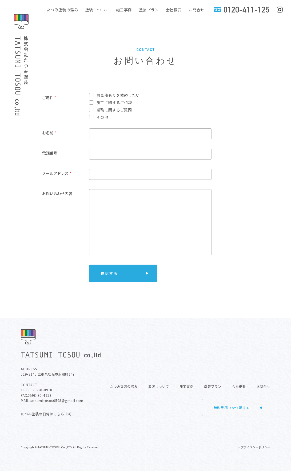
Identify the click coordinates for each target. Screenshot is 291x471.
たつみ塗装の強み (62, 9)
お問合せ (196, 9)
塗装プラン (149, 9)
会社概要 (174, 9)
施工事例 (124, 9)
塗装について (97, 9)
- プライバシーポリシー (254, 447)
